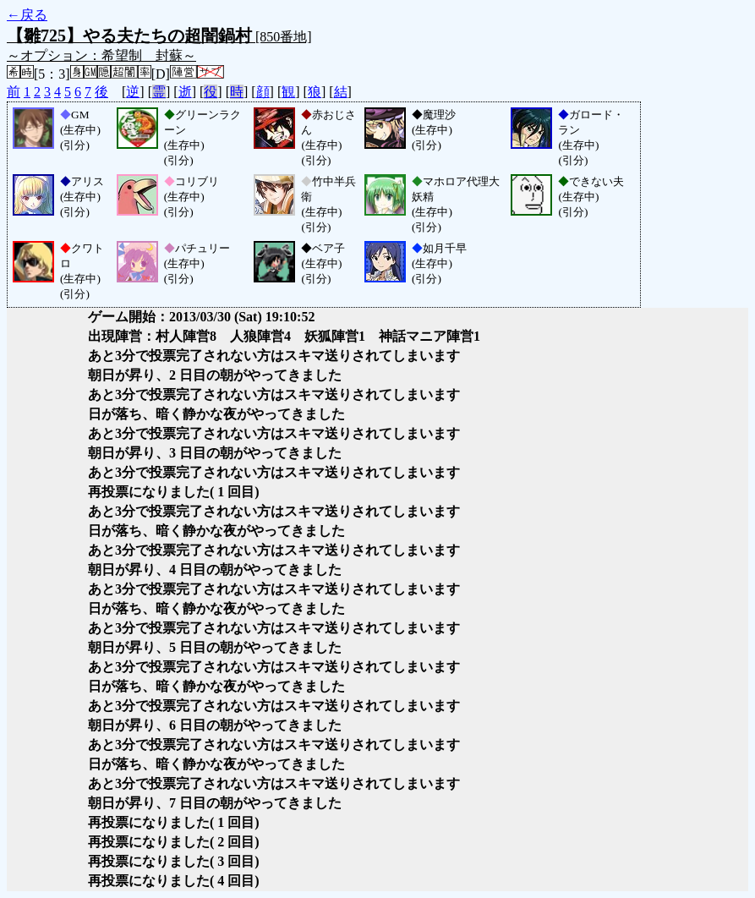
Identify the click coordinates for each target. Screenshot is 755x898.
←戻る (27, 15)
